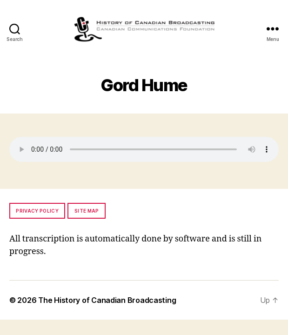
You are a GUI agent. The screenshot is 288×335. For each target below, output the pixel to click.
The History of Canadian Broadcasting (107, 300)
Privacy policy (37, 211)
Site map (86, 211)
